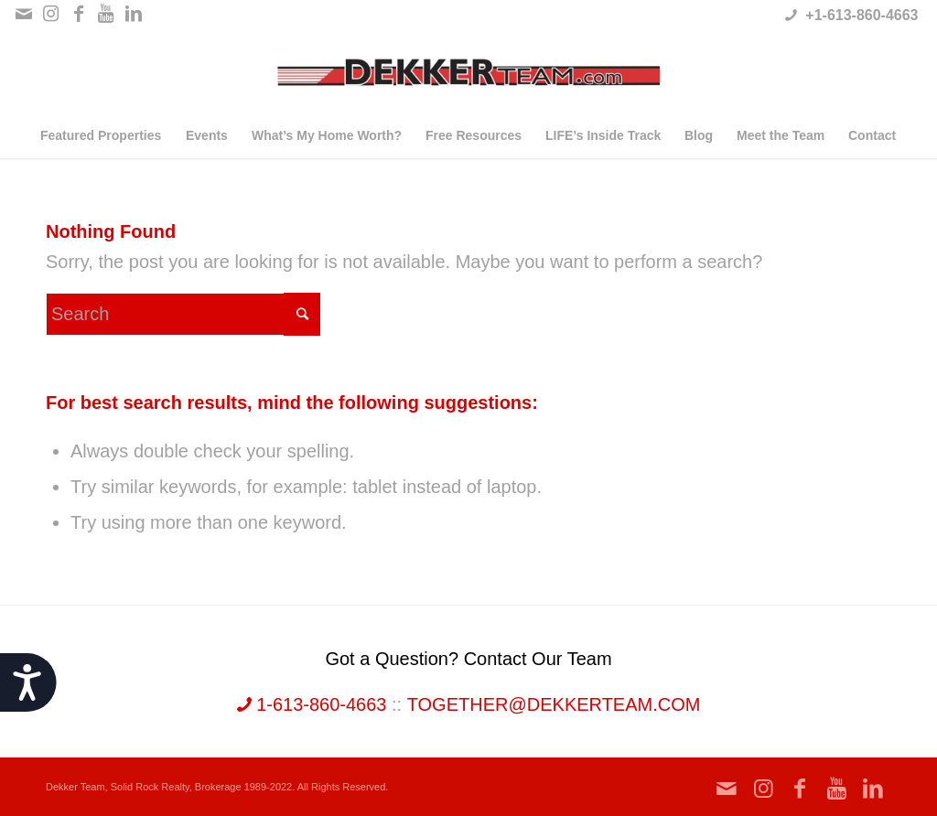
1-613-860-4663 (312, 704)
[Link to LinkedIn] (133, 13)
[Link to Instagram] (51, 13)
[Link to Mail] (23, 13)
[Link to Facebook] (78, 13)
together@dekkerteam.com (554, 704)
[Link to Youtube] (105, 13)
